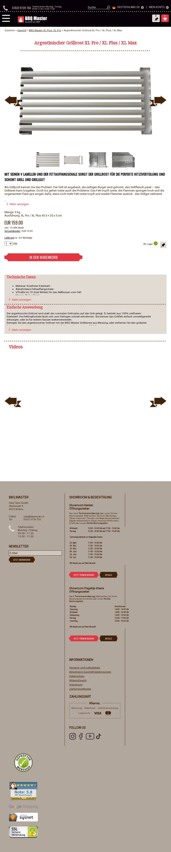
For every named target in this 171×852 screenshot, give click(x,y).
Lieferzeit (9, 237)
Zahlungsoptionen (80, 688)
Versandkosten (12, 231)
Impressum (76, 684)
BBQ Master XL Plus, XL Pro (45, 30)
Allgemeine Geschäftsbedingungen (90, 671)
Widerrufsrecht (78, 680)
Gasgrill (21, 30)
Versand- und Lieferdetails (84, 667)
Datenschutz (76, 676)
